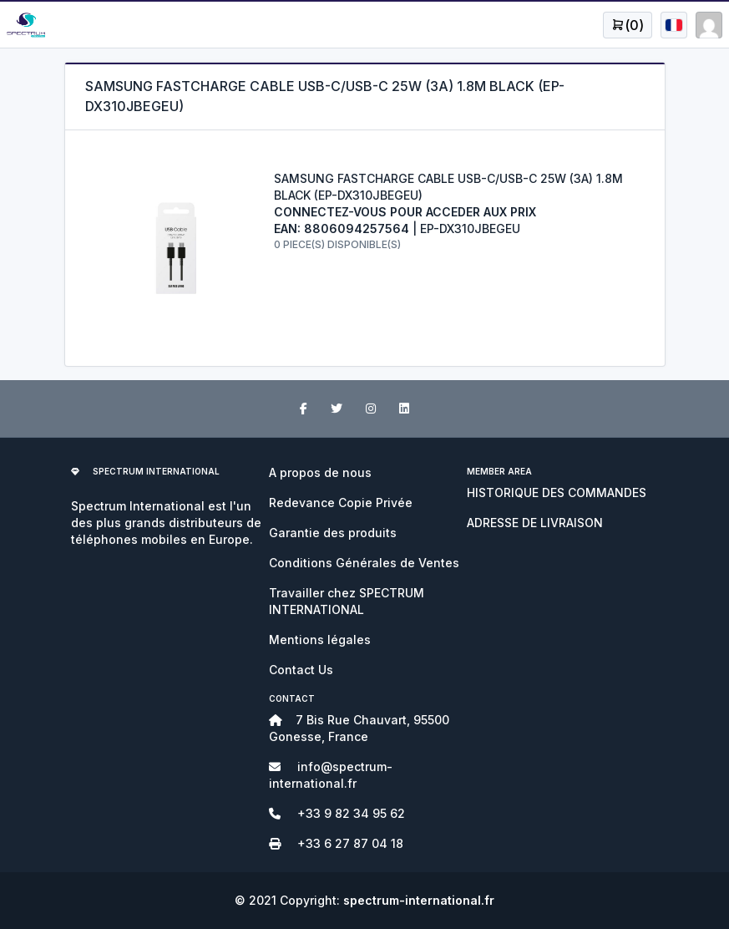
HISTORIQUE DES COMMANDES (556, 492)
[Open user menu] (627, 25)
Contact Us (301, 669)
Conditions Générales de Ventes (364, 563)
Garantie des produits (333, 532)
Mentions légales (320, 639)
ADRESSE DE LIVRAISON (535, 522)
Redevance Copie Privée (341, 502)
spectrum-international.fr (418, 900)
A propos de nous (320, 472)
